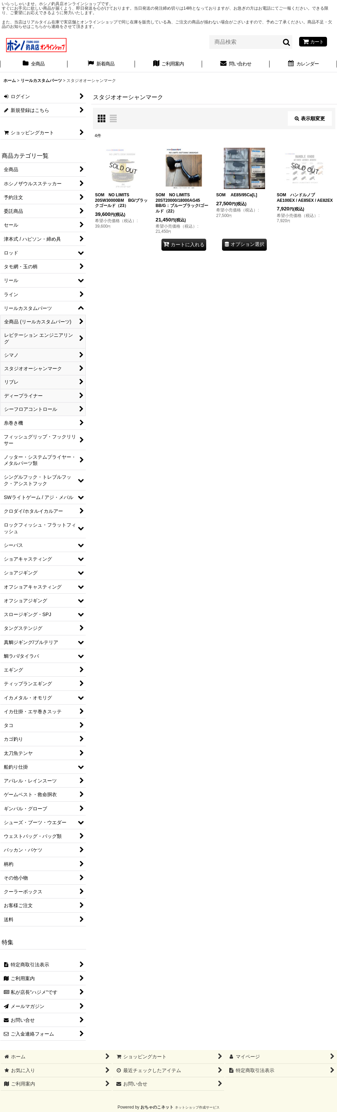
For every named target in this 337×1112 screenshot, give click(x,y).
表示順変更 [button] (310, 118)
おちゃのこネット (156, 1107)
